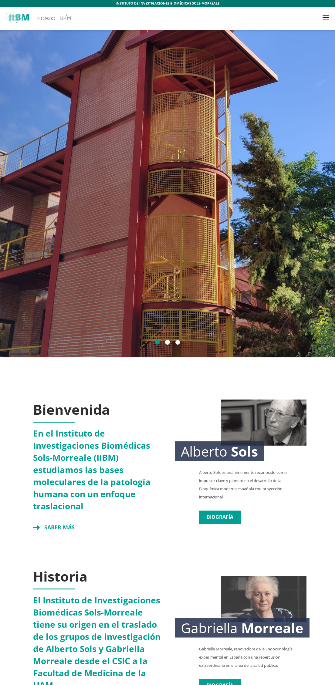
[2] (167, 342)
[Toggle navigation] (326, 18)
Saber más (59, 527)
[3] (177, 342)
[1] (157, 342)
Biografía (220, 517)
